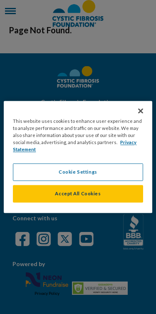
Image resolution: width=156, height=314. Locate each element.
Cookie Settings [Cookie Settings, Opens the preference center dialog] (78, 172)
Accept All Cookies (78, 194)
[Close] (140, 111)
